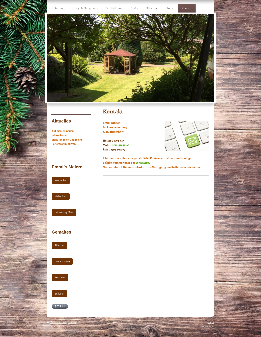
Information (61, 180)
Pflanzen (59, 245)
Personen (60, 277)
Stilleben (59, 293)
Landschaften (62, 261)
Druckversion (57, 322)
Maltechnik (61, 196)
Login (211, 322)
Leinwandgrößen (64, 212)
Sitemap (72, 322)
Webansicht (207, 326)
